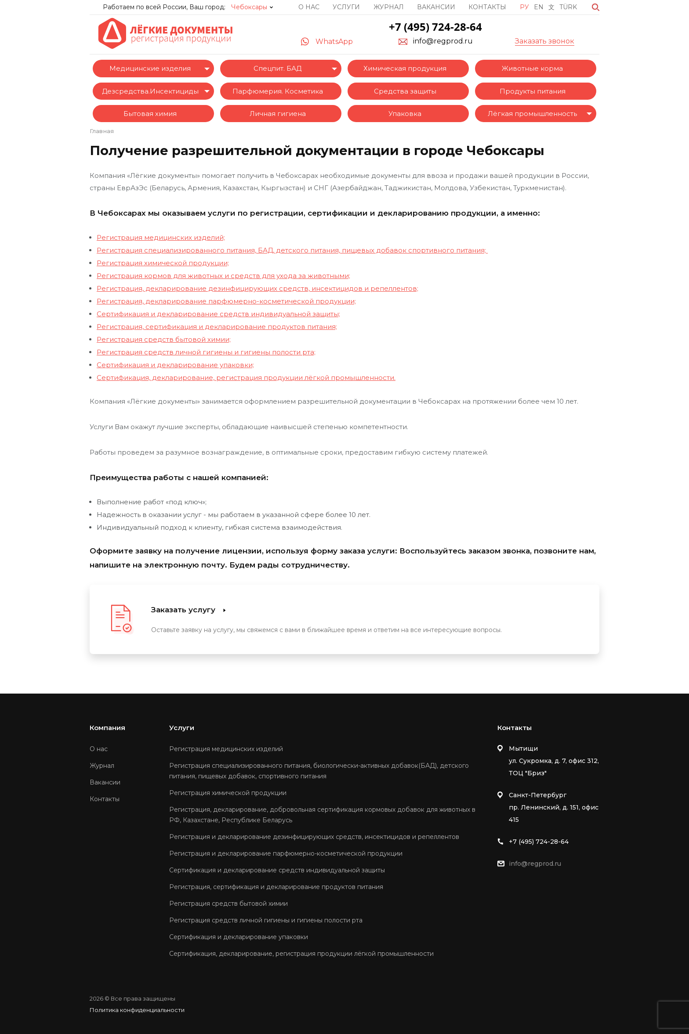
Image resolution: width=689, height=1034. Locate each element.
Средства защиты (405, 91)
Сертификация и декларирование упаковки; (175, 365)
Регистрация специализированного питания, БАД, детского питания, (218, 250)
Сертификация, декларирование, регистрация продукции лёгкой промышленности (301, 954)
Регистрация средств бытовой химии (228, 903)
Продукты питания (533, 91)
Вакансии (436, 7)
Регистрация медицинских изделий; (161, 237)
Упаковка (404, 113)
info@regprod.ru (443, 41)
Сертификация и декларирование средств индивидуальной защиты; (218, 314)
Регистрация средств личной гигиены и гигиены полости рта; (206, 352)
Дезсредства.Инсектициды (150, 91)
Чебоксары (249, 7)
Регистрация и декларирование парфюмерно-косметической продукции (286, 853)
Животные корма (532, 68)
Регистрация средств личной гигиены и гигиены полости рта (266, 920)
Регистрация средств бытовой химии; (164, 339)
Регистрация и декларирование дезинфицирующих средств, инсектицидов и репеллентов (314, 837)
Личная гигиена (278, 113)
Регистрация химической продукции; (163, 263)
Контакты (487, 7)
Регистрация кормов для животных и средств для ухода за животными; (223, 275)
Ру (524, 7)
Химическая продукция (404, 68)
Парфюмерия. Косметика (277, 91)
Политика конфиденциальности (137, 1009)
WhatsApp (334, 41)
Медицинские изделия (150, 68)
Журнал (389, 7)
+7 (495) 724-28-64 (435, 26)
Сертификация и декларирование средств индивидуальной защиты (277, 870)
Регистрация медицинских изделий (226, 749)
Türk (568, 7)
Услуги (346, 7)
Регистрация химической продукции (227, 793)
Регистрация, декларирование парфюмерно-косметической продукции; (226, 301)
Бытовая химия (150, 113)
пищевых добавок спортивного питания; (414, 250)
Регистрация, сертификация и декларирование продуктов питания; (217, 326)
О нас (308, 7)
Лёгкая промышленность (532, 113)
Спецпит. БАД (277, 68)
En (539, 7)
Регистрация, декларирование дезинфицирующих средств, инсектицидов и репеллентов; (257, 288)
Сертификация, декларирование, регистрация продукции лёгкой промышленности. (246, 377)
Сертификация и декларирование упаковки (238, 937)
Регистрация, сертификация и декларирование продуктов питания (276, 887)
